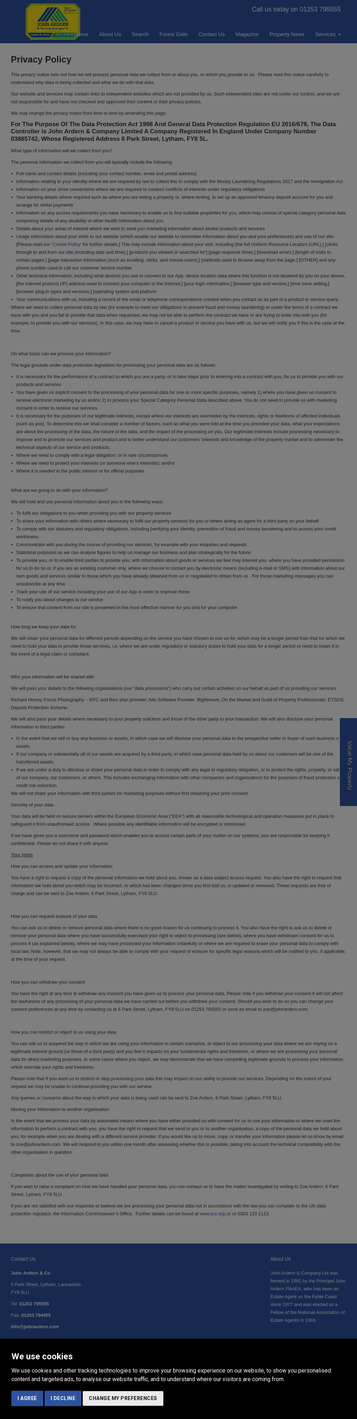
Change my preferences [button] (123, 1398)
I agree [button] (27, 1398)
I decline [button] (63, 1398)
